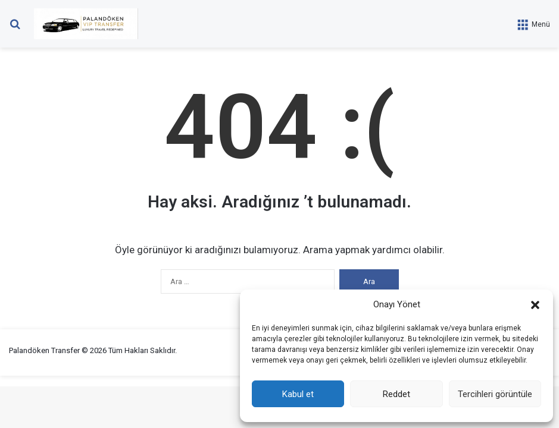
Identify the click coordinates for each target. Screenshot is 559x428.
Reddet (396, 394)
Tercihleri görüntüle (495, 394)
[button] (535, 305)
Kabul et (298, 394)
